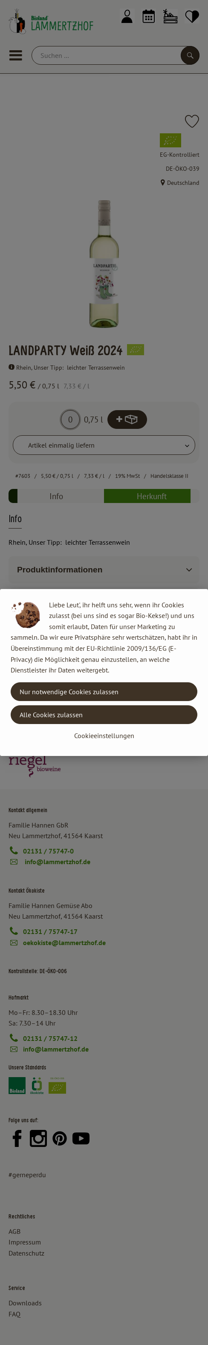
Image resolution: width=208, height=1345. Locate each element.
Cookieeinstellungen (104, 735)
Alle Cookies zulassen (51, 714)
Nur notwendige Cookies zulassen (69, 691)
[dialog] (104, 672)
